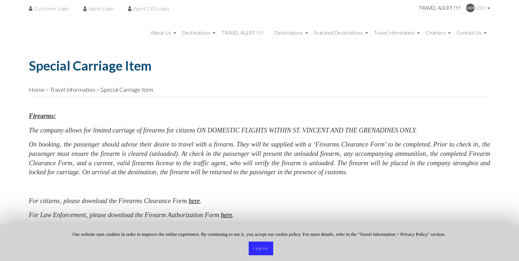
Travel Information (72, 89)
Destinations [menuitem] (196, 33)
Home (37, 89)
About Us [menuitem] (161, 33)
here (194, 200)
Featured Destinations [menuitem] (338, 33)
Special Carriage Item (127, 89)
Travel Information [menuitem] (394, 33)
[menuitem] (51, 8)
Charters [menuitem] (436, 33)
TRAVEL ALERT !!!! (439, 8)
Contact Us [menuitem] (469, 33)
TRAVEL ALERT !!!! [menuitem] (242, 33)
